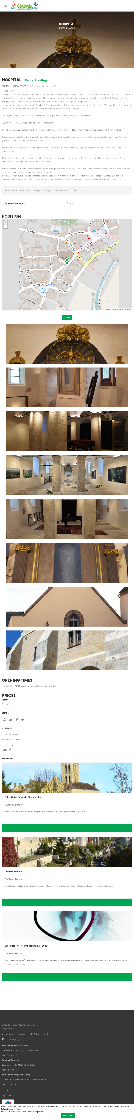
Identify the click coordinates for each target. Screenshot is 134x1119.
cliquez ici (39, 1112)
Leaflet (108, 309)
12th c (85, 190)
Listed (75, 190)
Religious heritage (42, 190)
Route (67, 317)
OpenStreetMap (118, 309)
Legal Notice (8, 1096)
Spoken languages (15, 203)
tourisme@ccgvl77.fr (13, 1039)
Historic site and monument (17, 190)
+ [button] (5, 222)
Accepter (68, 1115)
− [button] (5, 226)
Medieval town (61, 190)
